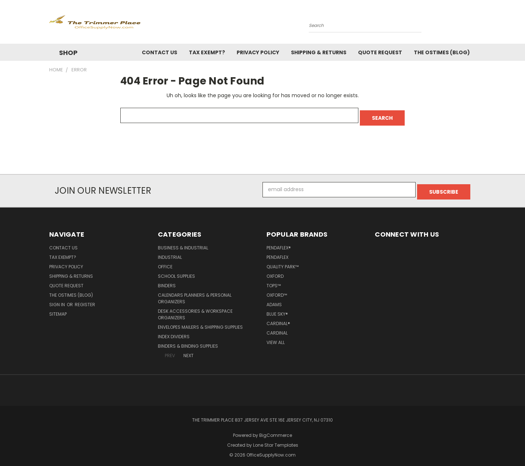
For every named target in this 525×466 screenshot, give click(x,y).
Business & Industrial (183, 243)
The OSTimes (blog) (442, 52)
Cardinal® (278, 319)
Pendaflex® (279, 243)
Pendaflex (277, 252)
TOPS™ (274, 281)
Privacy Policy (258, 52)
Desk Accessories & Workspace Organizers (195, 309)
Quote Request (380, 52)
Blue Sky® (277, 309)
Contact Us (159, 52)
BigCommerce (275, 430)
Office (165, 262)
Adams (274, 300)
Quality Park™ (283, 262)
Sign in (57, 300)
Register (85, 300)
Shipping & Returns (318, 52)
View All (276, 338)
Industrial (170, 252)
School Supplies (176, 271)
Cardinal (277, 328)
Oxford (275, 271)
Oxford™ (277, 290)
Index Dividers (174, 332)
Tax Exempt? (207, 52)
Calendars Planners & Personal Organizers (195, 293)
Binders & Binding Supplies (188, 341)
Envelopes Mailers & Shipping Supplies (200, 322)
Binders (167, 281)
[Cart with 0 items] (474, 23)
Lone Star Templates (275, 440)
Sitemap (58, 309)
